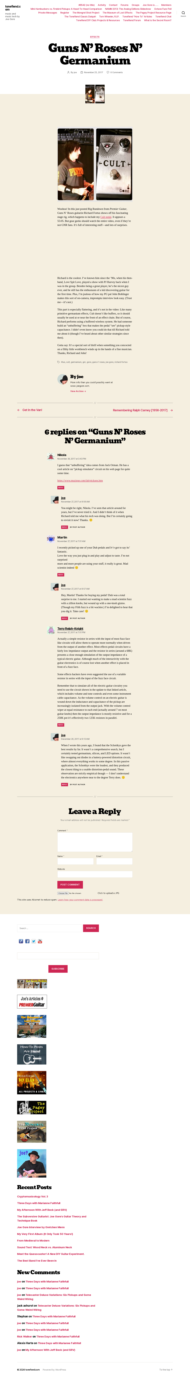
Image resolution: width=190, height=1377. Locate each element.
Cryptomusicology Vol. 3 (33, 1196)
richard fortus (121, 362)
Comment (62, 830)
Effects (95, 37)
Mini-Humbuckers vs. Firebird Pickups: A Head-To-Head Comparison (66, 9)
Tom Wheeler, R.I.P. (109, 16)
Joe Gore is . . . (150, 5)
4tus (63, 362)
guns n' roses (98, 362)
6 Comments (117, 72)
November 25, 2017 (93, 72)
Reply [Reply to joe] (64, 527)
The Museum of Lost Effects (117, 12)
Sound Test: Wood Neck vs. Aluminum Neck (45, 1247)
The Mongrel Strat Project (85, 12)
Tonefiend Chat (163, 16)
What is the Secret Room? (157, 20)
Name (60, 856)
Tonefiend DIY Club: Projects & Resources (98, 20)
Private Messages (47, 12)
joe (75, 72)
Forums (124, 5)
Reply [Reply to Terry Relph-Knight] (60, 725)
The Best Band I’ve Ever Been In (37, 1260)
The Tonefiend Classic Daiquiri (80, 16)
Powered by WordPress (55, 1369)
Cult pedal (106, 217)
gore (89, 362)
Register (64, 12)
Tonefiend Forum (132, 20)
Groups (135, 5)
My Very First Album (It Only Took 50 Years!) (46, 1234)
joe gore (110, 362)
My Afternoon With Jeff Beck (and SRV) (42, 1209)
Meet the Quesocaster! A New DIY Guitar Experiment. (52, 1254)
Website (61, 869)
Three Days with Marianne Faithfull (39, 1203)
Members (166, 5)
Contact (113, 5)
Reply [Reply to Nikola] (60, 488)
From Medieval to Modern (33, 1240)
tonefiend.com (12, 8)
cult (68, 362)
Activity (102, 5)
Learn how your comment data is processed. (80, 899)
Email (99, 856)
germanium (76, 362)
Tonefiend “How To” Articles (137, 16)
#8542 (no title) (87, 5)
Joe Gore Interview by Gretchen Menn (41, 1227)
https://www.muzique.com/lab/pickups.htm (80, 480)
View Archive (78, 391)
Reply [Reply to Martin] (60, 575)
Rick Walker (24, 1336)
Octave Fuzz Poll (162, 9)
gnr (84, 362)
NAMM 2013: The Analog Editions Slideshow (128, 9)
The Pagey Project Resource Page (153, 12)
